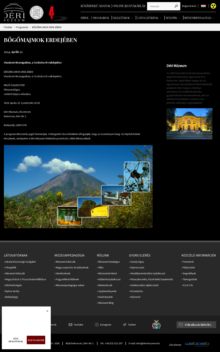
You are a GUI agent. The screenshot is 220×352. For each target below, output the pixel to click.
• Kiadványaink (105, 297)
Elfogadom (36, 340)
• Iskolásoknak (62, 273)
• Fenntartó (187, 261)
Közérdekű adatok (95, 6)
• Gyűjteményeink (106, 291)
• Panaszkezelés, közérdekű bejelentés (151, 279)
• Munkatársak (104, 285)
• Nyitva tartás (11, 291)
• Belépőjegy (11, 297)
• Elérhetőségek (13, 285)
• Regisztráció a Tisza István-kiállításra (25, 279)
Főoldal (8, 27)
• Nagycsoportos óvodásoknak (71, 267)
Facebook (50, 324)
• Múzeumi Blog (105, 302)
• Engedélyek (188, 273)
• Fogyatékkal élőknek (66, 279)
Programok (101, 18)
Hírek (85, 18)
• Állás (100, 267)
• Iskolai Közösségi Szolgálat (20, 261)
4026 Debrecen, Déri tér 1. (80, 343)
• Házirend (134, 297)
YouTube (78, 324)
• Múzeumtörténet (107, 273)
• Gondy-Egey (136, 261)
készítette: (175, 344)
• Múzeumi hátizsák (14, 273)
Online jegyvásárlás (128, 6)
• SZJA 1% (187, 285)
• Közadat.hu (136, 291)
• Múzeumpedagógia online (69, 285)
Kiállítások (121, 18)
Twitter (132, 324)
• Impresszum (136, 267)
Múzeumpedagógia (197, 18)
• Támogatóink (189, 279)
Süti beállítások (16, 340)
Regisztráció (189, 6)
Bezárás (45, 312)
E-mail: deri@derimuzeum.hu (144, 343)
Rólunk (171, 18)
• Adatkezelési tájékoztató (144, 285)
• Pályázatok (188, 267)
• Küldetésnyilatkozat (109, 279)
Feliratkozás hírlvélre (198, 324)
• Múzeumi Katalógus (108, 261)
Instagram (105, 324)
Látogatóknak (148, 18)
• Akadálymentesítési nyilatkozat (147, 273)
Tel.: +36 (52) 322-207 (111, 343)
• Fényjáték (10, 267)
